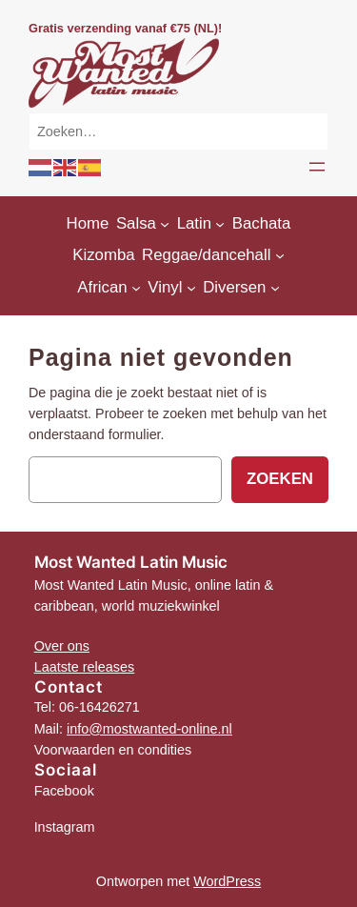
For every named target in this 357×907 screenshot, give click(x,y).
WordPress (227, 881)
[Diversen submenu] (275, 287)
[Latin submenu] (220, 224)
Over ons (61, 646)
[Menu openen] (317, 166)
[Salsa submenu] (164, 224)
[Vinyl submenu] (191, 287)
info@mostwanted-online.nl (149, 728)
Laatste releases (84, 667)
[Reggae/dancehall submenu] (280, 255)
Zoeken (280, 479)
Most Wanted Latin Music (131, 562)
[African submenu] (136, 287)
